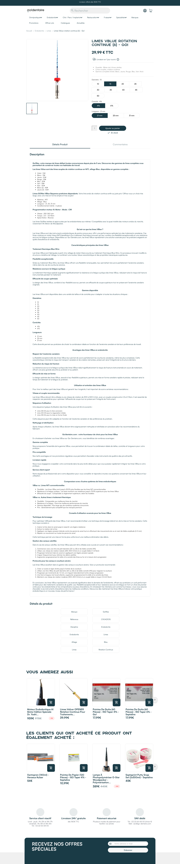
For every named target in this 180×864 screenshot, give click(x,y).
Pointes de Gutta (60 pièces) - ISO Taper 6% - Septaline (139, 712)
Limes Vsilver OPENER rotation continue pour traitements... (72, 712)
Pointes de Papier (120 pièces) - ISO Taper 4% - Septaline (73, 777)
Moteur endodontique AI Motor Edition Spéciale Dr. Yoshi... (40, 712)
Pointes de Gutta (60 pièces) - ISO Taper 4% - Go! (106, 712)
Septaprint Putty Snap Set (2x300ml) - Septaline (139, 776)
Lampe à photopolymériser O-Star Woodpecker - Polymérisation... (106, 778)
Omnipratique (34, 17)
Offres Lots (49, 23)
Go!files (106, 612)
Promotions (33, 23)
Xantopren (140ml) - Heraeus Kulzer (38, 776)
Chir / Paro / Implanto (71, 17)
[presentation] (127, 858)
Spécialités (120, 17)
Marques (134, 17)
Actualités (80, 23)
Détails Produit (60, 144)
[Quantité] (94, 128)
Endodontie (51, 17)
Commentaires (120, 144)
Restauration (92, 17)
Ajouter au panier (112, 128)
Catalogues (65, 23)
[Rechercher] (90, 11)
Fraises (106, 17)
